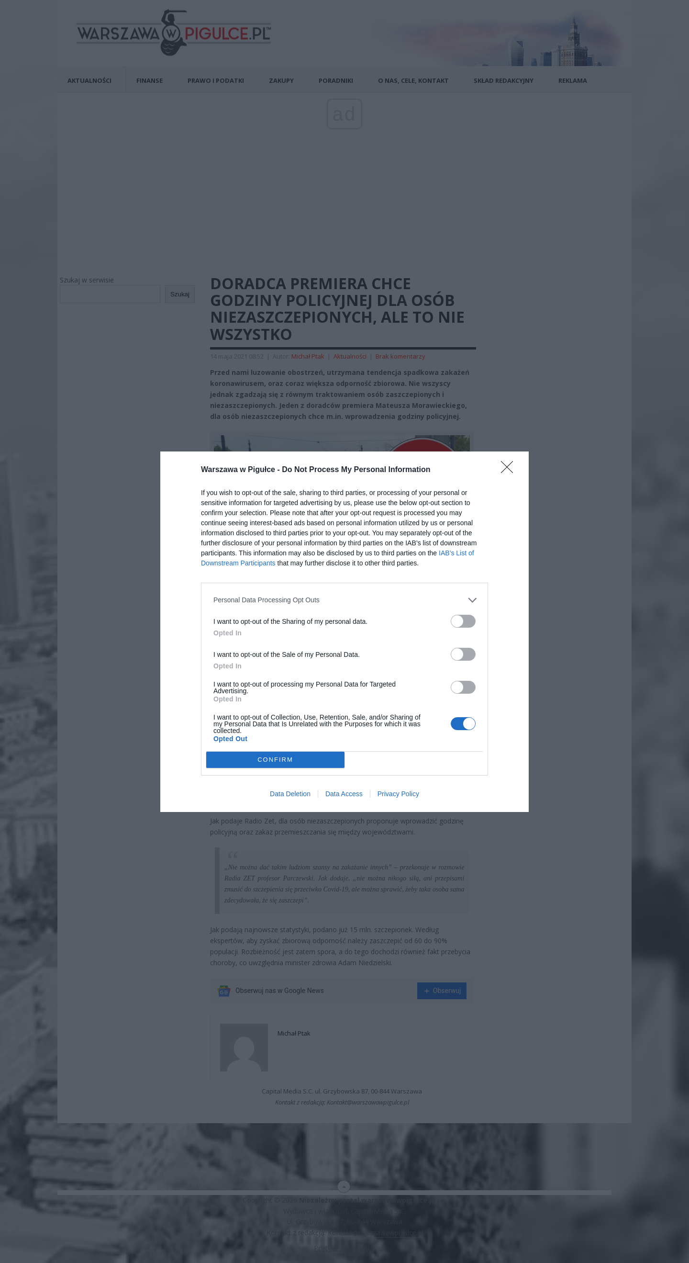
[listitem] (344, 600)
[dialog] (344, 631)
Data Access (344, 794)
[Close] (510, 470)
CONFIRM (275, 759)
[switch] (463, 621)
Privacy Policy (398, 794)
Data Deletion (290, 794)
